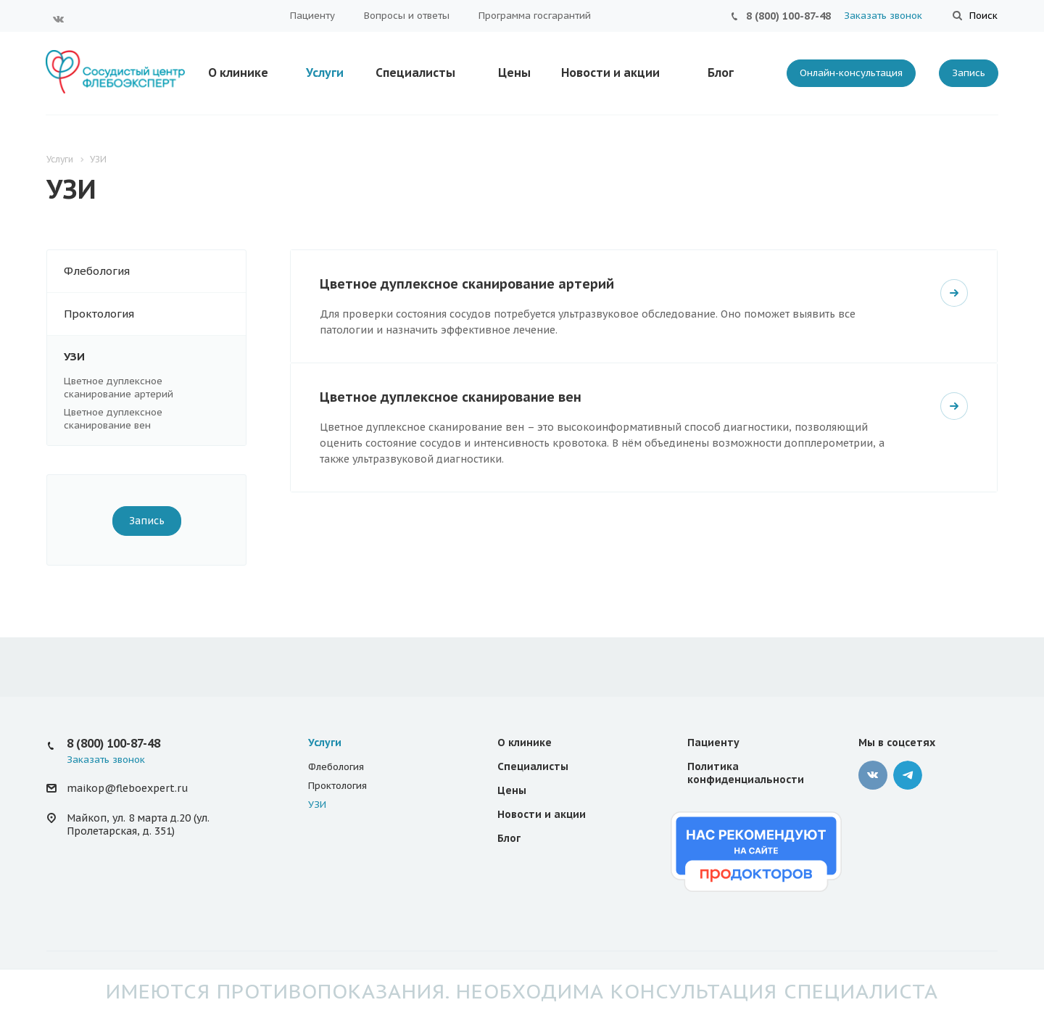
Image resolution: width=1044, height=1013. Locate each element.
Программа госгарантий (534, 15)
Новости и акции (610, 72)
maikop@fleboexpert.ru (127, 788)
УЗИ (155, 357)
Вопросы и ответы (407, 15)
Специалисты (415, 72)
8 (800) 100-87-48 (788, 15)
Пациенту (312, 15)
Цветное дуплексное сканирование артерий (118, 387)
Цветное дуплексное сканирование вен (113, 418)
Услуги (325, 72)
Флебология (155, 271)
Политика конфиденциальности (745, 773)
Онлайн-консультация (851, 73)
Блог (721, 72)
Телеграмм (907, 775)
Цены (514, 72)
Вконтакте (58, 19)
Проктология (155, 314)
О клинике (238, 72)
